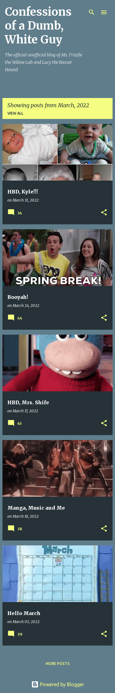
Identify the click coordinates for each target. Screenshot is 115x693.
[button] (104, 213)
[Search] (91, 12)
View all (15, 113)
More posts (58, 664)
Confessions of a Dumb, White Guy (38, 26)
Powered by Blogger (57, 684)
